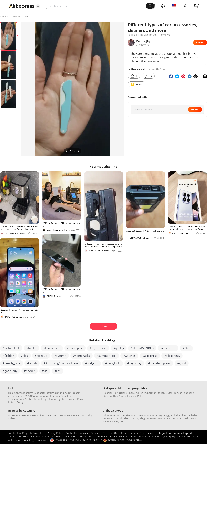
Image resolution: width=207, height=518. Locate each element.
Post (26, 16)
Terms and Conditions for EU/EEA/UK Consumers (108, 436)
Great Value (63, 415)
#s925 (186, 348)
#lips (57, 371)
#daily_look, (112, 363)
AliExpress (137, 415)
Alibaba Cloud (179, 415)
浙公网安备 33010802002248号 (122, 440)
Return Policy (15, 402)
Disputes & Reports (34, 392)
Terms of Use (110, 433)
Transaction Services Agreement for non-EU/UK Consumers (43, 436)
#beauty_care (11, 363)
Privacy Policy (55, 433)
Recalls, (81, 399)
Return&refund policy (58, 392)
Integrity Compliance (62, 396)
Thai (115, 396)
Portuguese (120, 392)
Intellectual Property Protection (27, 433)
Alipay (158, 415)
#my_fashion (98, 348)
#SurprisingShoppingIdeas (61, 363)
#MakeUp (41, 356)
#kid (44, 371)
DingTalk (138, 418)
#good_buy (10, 371)
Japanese (188, 392)
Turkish (178, 392)
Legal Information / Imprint (175, 433)
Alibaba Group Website (116, 415)
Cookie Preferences (77, 433)
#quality (118, 348)
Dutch (169, 392)
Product (26, 415)
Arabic (122, 396)
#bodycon (91, 363)
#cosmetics (168, 348)
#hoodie (29, 371)
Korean (107, 396)
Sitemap (95, 433)
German (151, 392)
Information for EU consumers (138, 433)
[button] (38, 6)
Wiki (84, 415)
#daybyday (134, 363)
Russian (108, 392)
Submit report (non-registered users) (55, 399)
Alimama (149, 415)
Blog (89, 415)
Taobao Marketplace (169, 418)
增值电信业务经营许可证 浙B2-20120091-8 (78, 440)
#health (32, 348)
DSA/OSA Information (36, 396)
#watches (129, 356)
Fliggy (167, 415)
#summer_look (106, 356)
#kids (24, 356)
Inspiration (15, 16)
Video (11, 418)
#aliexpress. (172, 356)
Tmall (185, 418)
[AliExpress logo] (21, 6)
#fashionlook (11, 348)
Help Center (15, 392)
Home (3, 16)
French (142, 392)
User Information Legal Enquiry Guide (161, 436)
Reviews (76, 415)
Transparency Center (20, 399)
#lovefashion (51, 348)
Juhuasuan (150, 418)
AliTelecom (126, 418)
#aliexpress (149, 356)
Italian (161, 392)
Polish (140, 396)
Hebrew (131, 396)
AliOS (115, 421)
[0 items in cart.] (196, 6)
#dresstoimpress (159, 363)
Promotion (38, 415)
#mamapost (75, 348)
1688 (122, 421)
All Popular (14, 415)
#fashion (8, 356)
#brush (32, 363)
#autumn (60, 356)
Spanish (132, 392)
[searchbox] (96, 6)
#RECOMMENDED (142, 348)
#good (181, 363)
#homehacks (81, 356)
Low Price (50, 415)
